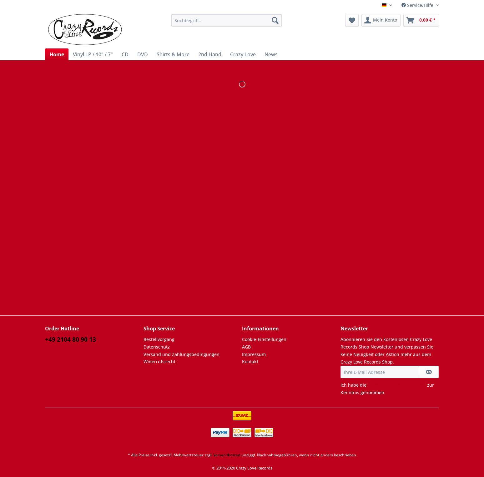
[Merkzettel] (352, 20)
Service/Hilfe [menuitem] (418, 5)
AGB (246, 347)
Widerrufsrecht (159, 361)
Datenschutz (157, 347)
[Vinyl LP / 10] (92, 54)
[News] (271, 54)
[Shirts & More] (173, 54)
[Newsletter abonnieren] (429, 372)
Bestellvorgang (159, 339)
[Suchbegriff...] (226, 20)
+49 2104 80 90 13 (70, 339)
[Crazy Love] (243, 54)
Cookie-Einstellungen (264, 339)
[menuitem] (226, 23)
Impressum (254, 354)
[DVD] (142, 54)
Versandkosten (226, 455)
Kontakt (250, 361)
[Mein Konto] (381, 20)
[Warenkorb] (421, 20)
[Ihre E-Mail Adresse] (379, 372)
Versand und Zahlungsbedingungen (181, 354)
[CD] (125, 54)
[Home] (56, 54)
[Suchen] (275, 20)
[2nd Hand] (210, 54)
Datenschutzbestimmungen (397, 385)
